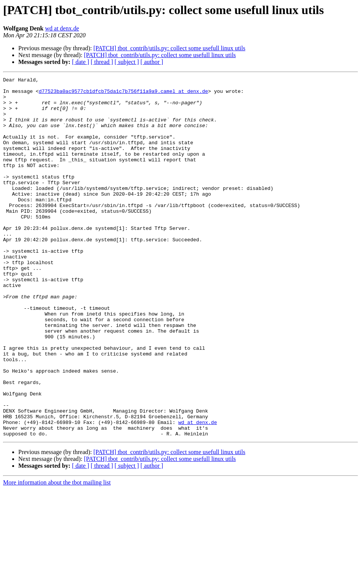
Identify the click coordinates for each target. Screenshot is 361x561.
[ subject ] (127, 62)
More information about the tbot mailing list (57, 554)
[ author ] (152, 62)
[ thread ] (102, 62)
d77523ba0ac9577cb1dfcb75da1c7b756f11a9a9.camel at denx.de (123, 94)
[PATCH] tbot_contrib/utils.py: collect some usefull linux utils (169, 48)
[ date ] (80, 62)
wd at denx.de (62, 28)
